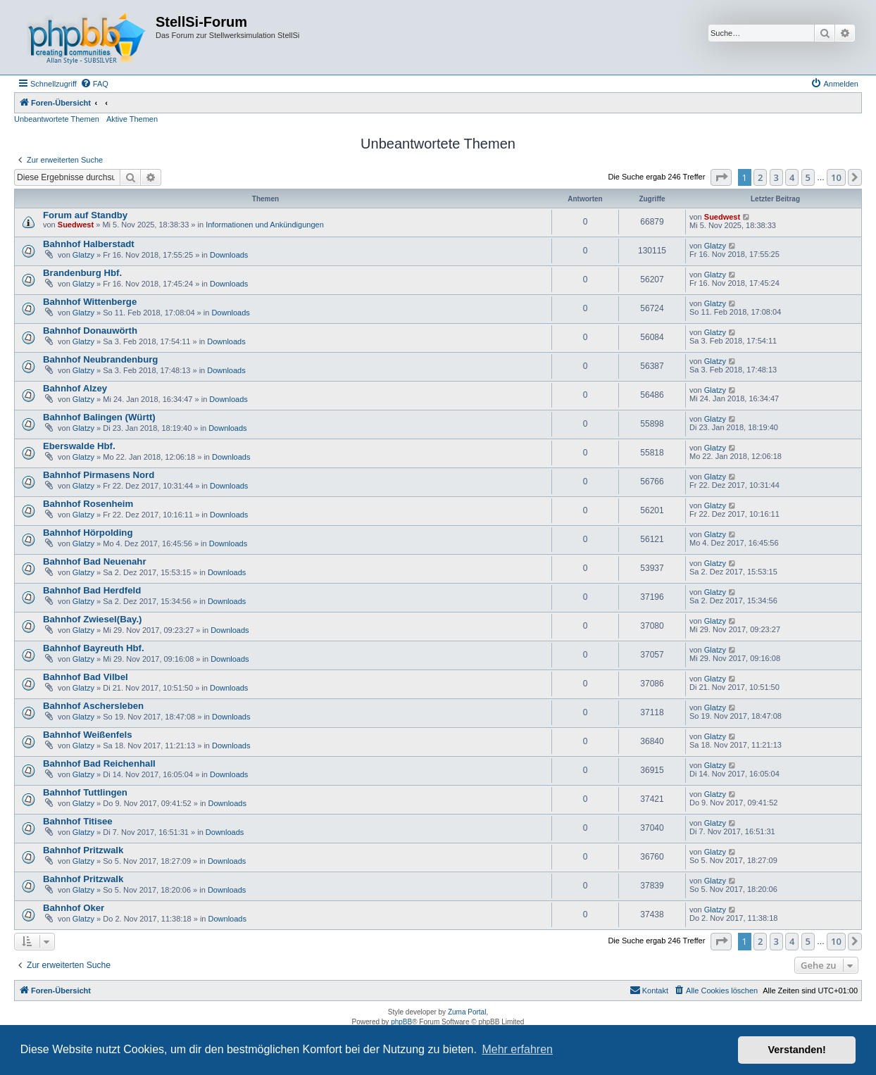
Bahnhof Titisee (78, 821)
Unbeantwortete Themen (56, 119)
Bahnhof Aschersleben (93, 705)
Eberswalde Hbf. (79, 446)
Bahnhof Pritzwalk (83, 850)
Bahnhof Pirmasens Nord (98, 475)
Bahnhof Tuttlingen (85, 792)
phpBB (401, 1022)
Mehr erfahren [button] (517, 1049)
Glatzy (83, 255)
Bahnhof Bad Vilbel (85, 677)
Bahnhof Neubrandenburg (100, 359)
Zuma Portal (467, 1012)
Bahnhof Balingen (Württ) (99, 417)
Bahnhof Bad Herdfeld (92, 590)
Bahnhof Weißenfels (87, 734)
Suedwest (76, 224)
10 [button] (836, 177)
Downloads (229, 255)
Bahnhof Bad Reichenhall (99, 763)
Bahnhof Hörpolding (87, 532)
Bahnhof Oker (73, 908)
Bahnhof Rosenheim (88, 503)
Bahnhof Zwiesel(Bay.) (92, 619)
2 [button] (760, 177)
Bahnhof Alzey (75, 388)
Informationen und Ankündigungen (265, 224)
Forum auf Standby (85, 215)
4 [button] (791, 177)
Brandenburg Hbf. (82, 273)
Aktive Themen (132, 119)
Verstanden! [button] (797, 1049)
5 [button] (808, 177)
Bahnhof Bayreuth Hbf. (93, 648)
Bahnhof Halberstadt (88, 244)
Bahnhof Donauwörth (90, 330)
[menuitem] (94, 83)
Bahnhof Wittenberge (90, 301)
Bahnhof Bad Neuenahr (94, 561)
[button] (721, 177)
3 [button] (776, 177)
